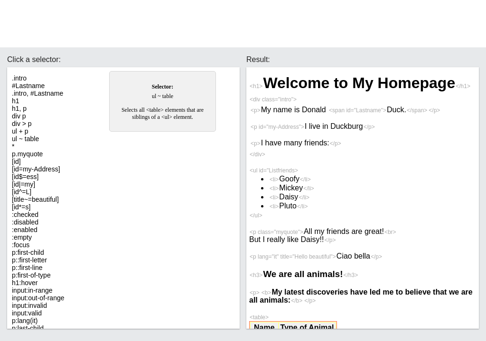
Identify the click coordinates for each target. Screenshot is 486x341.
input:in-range (32, 290)
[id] (16, 161)
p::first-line (27, 267)
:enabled (24, 229)
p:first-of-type (31, 275)
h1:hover (24, 283)
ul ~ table (25, 139)
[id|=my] (23, 184)
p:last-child (28, 328)
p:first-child (28, 252)
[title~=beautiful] (35, 199)
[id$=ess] (25, 176)
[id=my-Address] (36, 169)
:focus (20, 245)
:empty (22, 237)
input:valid (27, 313)
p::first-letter (29, 260)
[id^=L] (21, 192)
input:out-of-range (38, 298)
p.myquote (27, 154)
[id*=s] (21, 207)
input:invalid (29, 305)
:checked (25, 214)
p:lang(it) (24, 320)
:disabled (25, 222)
